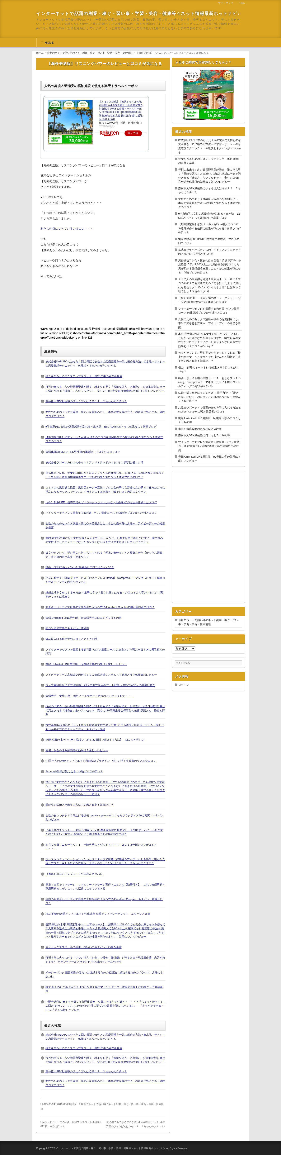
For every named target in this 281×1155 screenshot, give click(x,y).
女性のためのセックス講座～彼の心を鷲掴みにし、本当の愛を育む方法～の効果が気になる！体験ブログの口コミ (209, 203)
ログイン (183, 684)
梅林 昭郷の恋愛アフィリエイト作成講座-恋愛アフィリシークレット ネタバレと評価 (98, 913)
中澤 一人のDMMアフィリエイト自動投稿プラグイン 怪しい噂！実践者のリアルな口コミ (101, 760)
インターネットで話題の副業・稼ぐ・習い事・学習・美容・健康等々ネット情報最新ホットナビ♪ (138, 13)
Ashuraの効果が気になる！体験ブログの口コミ (74, 771)
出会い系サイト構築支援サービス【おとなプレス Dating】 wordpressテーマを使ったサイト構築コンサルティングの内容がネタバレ (209, 382)
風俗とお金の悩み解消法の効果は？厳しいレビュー (77, 750)
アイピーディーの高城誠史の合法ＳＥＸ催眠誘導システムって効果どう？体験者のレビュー (101, 674)
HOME (49, 42)
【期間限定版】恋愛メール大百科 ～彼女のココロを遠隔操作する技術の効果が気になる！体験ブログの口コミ (209, 228)
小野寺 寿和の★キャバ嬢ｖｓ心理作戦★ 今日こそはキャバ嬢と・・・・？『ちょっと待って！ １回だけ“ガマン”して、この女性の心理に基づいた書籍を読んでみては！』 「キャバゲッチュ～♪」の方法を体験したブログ (106, 1005)
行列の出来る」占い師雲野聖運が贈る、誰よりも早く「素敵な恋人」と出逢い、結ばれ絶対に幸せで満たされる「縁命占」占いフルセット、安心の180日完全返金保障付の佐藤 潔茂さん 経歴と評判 (105, 710)
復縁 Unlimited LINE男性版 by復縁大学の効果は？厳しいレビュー (86, 664)
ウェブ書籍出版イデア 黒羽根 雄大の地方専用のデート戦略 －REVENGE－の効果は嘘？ (100, 685)
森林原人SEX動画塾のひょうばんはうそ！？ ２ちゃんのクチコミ (86, 401)
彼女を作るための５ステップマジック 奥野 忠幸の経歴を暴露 (84, 376)
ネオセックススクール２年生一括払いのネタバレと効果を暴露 (84, 947)
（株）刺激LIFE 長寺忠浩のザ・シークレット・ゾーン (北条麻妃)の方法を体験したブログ (101, 502)
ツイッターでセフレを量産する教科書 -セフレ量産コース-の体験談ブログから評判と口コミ (101, 512)
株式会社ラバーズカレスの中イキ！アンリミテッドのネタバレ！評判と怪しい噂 (94, 462)
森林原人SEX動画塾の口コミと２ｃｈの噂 (71, 638)
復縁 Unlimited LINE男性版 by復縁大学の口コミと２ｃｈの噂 (84, 617)
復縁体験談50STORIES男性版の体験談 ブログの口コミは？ (83, 451)
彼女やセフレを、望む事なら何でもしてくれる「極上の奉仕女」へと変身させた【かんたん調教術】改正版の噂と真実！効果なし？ (209, 356)
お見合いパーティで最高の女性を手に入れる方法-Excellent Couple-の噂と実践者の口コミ (100, 607)
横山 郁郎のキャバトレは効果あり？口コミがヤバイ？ (80, 567)
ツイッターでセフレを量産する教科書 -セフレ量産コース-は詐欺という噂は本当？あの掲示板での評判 (209, 446)
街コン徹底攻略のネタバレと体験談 (67, 628)
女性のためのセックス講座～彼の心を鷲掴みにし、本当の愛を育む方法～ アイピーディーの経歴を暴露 (209, 323)
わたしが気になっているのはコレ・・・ (67, 228)
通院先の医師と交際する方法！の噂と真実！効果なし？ (79, 804)
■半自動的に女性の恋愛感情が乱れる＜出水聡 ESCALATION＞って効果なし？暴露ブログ (101, 426)
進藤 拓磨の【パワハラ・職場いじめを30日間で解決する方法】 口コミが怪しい (95, 739)
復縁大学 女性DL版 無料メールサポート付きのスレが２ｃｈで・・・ (89, 695)
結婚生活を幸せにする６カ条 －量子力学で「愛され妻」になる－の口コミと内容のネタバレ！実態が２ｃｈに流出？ (209, 396)
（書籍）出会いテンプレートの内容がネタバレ (74, 873)
